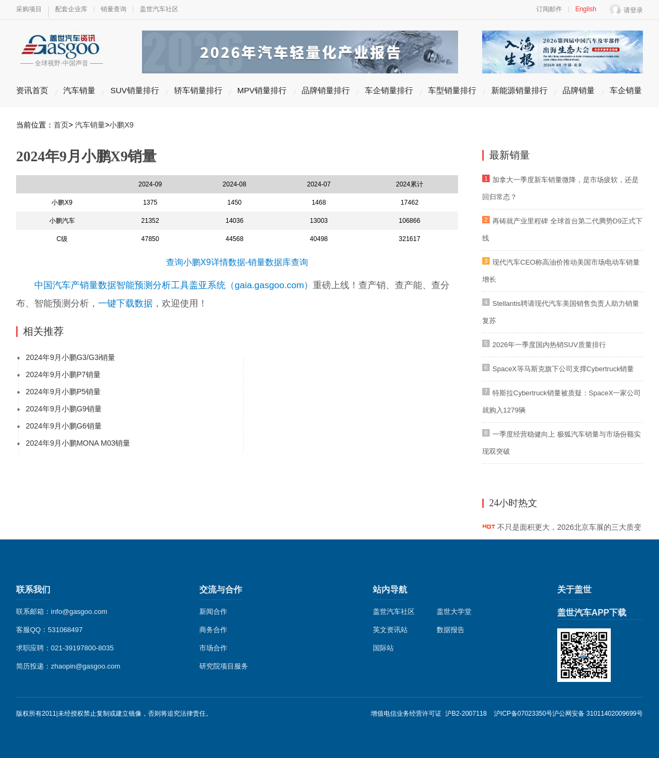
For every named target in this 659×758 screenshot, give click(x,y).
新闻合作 (213, 611)
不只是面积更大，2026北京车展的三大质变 (569, 527)
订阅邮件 (549, 9)
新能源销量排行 (519, 90)
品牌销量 (579, 90)
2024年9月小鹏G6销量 (64, 426)
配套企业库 (71, 9)
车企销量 (626, 90)
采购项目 (29, 9)
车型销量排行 (452, 90)
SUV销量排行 (134, 90)
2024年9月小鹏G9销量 (64, 408)
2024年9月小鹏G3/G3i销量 (70, 357)
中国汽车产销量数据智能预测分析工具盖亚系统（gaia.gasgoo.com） (173, 285)
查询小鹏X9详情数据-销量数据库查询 (237, 262)
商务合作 (213, 630)
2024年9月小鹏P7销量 (63, 374)
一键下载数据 (125, 303)
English (585, 9)
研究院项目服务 (223, 666)
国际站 (383, 648)
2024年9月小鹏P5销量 (63, 391)
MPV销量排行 (262, 90)
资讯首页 (32, 90)
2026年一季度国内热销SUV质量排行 (549, 345)
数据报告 (451, 630)
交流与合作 (220, 589)
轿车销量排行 (198, 90)
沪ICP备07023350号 (523, 713)
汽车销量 (79, 90)
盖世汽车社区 (159, 9)
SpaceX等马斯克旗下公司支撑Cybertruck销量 (563, 369)
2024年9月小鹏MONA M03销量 (78, 443)
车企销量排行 (389, 90)
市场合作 (213, 648)
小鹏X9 (121, 125)
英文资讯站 (390, 630)
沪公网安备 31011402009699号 (597, 713)
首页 (61, 125)
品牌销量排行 (326, 90)
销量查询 (113, 9)
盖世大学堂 (454, 611)
